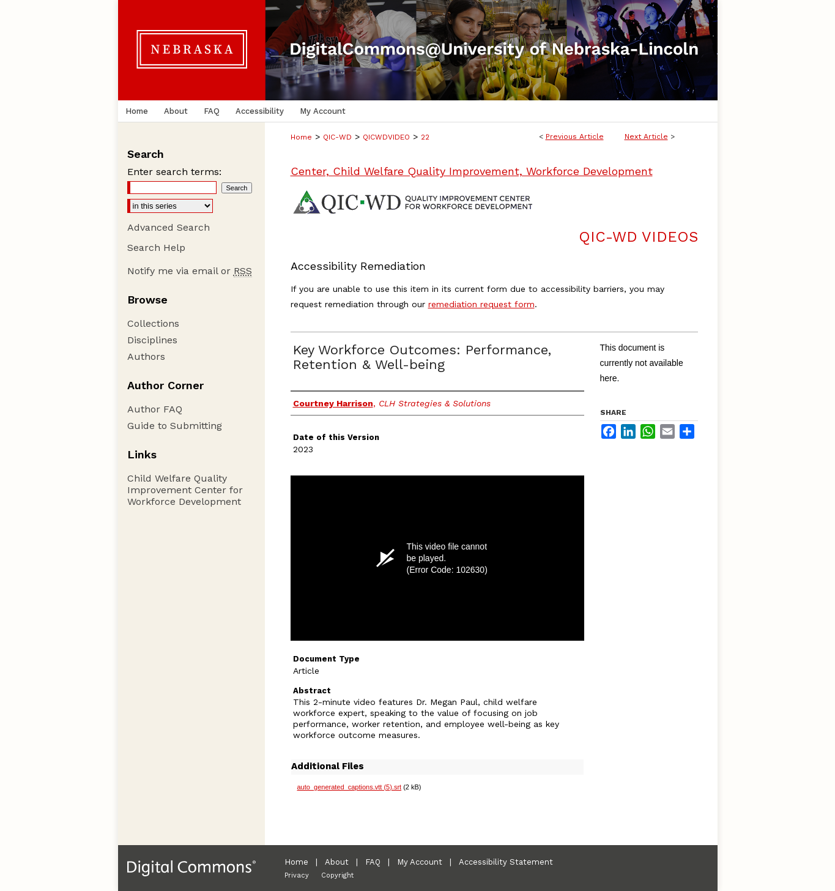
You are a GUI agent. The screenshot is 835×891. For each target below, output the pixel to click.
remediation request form (481, 304)
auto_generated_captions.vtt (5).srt (349, 787)
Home (301, 137)
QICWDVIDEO (386, 137)
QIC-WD (337, 137)
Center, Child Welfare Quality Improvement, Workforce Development (472, 171)
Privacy (296, 875)
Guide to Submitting (174, 425)
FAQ (372, 862)
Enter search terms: (174, 171)
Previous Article (575, 136)
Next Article (646, 136)
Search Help (156, 247)
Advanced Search (168, 227)
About (337, 862)
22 (425, 137)
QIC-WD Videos (638, 236)
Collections (153, 323)
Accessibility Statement (506, 862)
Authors (146, 356)
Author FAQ (154, 409)
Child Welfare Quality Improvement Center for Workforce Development (185, 489)
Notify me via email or (189, 271)
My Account (419, 862)
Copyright (337, 875)
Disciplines (152, 340)
